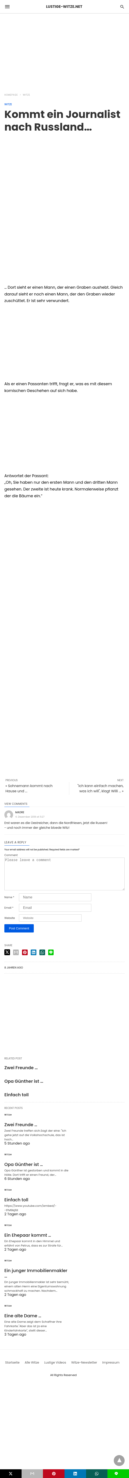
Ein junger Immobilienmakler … (35, 1280)
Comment (11, 855)
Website (9, 925)
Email (9, 914)
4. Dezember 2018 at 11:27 (29, 816)
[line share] (51, 959)
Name (9, 904)
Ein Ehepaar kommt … (27, 1242)
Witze (26, 95)
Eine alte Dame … (22, 1323)
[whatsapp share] (42, 959)
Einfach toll (16, 1102)
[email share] (16, 959)
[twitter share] (7, 959)
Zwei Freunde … (21, 1075)
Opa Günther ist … (23, 1088)
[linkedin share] (33, 959)
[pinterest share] (25, 959)
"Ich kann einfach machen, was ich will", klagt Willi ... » (100, 788)
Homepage (11, 95)
